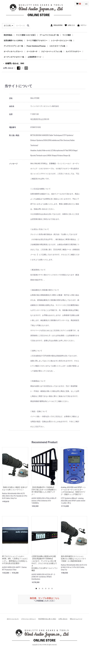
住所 (11, 114)
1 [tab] (37, 589)
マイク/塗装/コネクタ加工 (26, 35)
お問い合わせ (8, 68)
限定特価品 (8, 35)
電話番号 (12, 127)
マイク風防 (66, 35)
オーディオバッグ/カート (13, 51)
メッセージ (13, 164)
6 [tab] (52, 589)
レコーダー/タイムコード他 (61, 41)
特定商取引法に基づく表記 (47, 619)
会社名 (11, 106)
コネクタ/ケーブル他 (57, 46)
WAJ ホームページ (76, 619)
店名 (11, 98)
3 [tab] (43, 589)
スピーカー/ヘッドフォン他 (51, 51)
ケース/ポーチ (32, 51)
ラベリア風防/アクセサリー (37, 41)
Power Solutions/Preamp (36, 46)
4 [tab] (46, 589)
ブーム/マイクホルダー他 (49, 35)
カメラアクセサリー (73, 51)
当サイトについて (13, 619)
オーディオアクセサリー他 (14, 57)
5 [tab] (49, 589)
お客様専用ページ (34, 57)
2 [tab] (40, 589)
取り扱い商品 (14, 135)
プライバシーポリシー (28, 619)
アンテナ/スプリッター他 (13, 46)
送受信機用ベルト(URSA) (13, 41)
